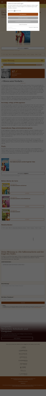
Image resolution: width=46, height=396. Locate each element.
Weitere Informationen (23, 24)
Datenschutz (36, 27)
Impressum (31, 27)
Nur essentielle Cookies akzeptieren (23, 21)
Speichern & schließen (23, 18)
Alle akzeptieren (23, 14)
